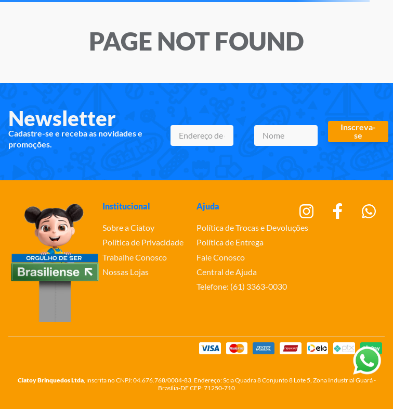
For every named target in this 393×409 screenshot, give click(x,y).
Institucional (126, 206)
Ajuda (208, 206)
